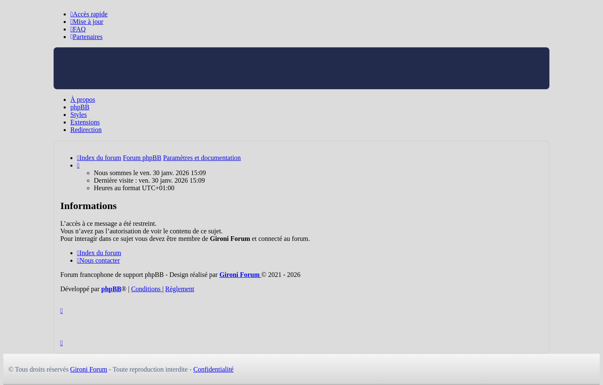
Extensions (85, 122)
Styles (78, 114)
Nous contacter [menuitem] (98, 260)
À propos (82, 99)
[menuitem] (86, 21)
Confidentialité (213, 369)
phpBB (79, 107)
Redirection (86, 129)
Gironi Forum (88, 369)
